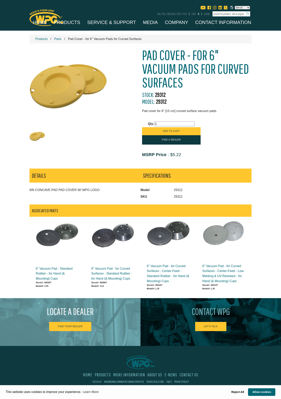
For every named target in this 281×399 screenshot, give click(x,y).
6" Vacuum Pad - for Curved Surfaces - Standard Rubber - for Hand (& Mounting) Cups (111, 273)
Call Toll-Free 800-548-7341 (172, 14)
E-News (171, 374)
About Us (154, 374)
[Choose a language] (242, 7)
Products (67, 22)
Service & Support (111, 22)
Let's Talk (211, 326)
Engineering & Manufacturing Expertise (124, 381)
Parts (57, 39)
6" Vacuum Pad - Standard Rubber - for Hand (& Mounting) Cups (54, 273)
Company (176, 22)
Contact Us (189, 374)
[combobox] (231, 14)
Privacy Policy (181, 381)
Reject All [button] (237, 392)
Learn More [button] (91, 392)
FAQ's (169, 381)
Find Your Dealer (70, 326)
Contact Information (223, 22)
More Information (129, 374)
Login (207, 14)
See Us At (97, 381)
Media (150, 22)
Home (40, 22)
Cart (195, 14)
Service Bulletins (155, 381)
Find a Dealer (171, 139)
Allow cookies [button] (261, 392)
